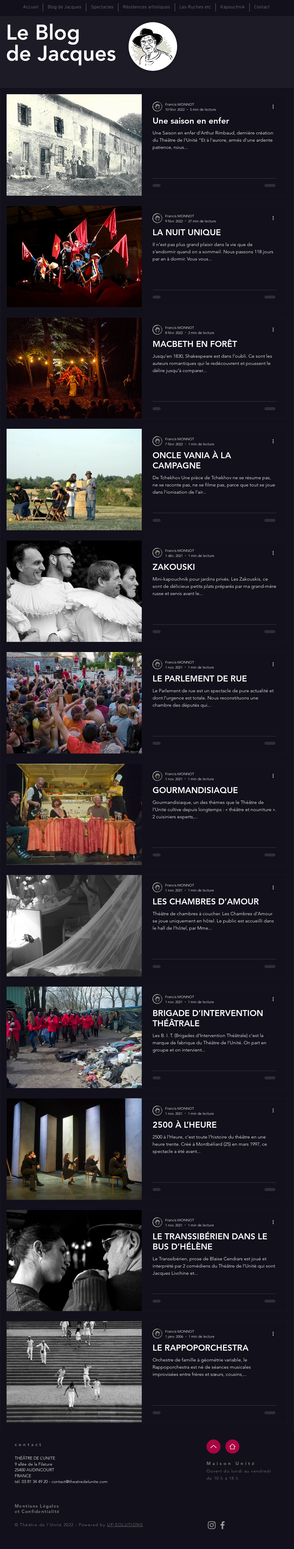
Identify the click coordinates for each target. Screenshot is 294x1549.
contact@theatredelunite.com (80, 1481)
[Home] (232, 1446)
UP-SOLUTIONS (125, 1524)
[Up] (213, 1446)
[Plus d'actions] (275, 106)
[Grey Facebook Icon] (222, 1525)
